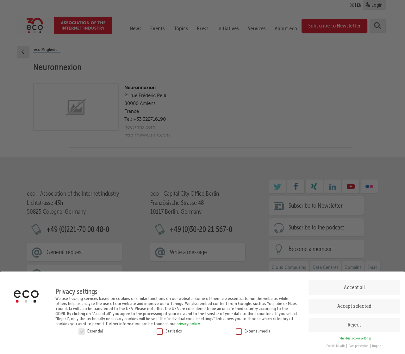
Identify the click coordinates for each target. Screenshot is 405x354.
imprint (377, 343)
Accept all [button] (354, 285)
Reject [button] (354, 322)
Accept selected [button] (354, 303)
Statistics (169, 328)
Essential (90, 328)
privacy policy (188, 321)
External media (253, 328)
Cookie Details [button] (336, 343)
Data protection (358, 343)
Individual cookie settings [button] (354, 336)
